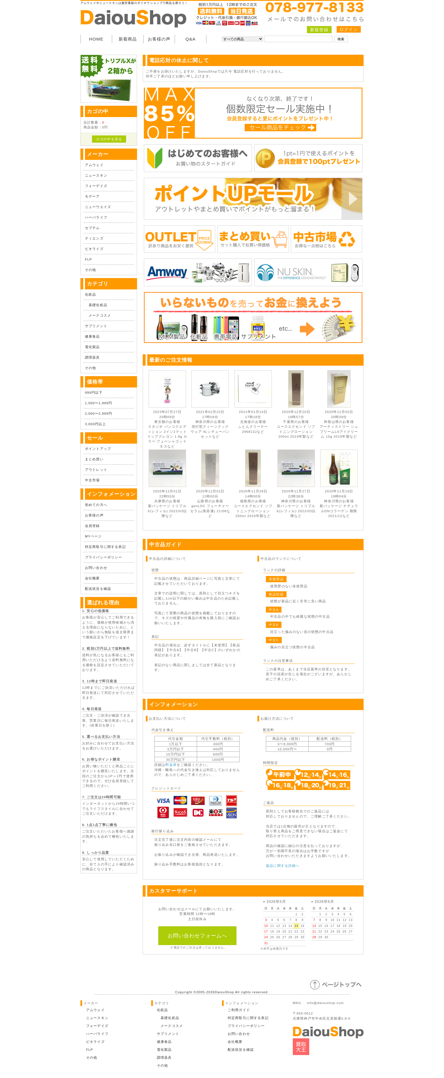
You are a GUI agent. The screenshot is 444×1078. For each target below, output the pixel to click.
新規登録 (319, 29)
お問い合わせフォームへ (197, 936)
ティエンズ (94, 238)
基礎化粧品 (96, 305)
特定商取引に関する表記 (105, 546)
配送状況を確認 (98, 588)
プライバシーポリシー (103, 557)
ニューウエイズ (98, 207)
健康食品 (92, 336)
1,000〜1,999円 (98, 403)
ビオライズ (94, 249)
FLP (88, 259)
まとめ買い (94, 459)
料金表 (170, 764)
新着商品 (128, 39)
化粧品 (90, 294)
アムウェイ (94, 165)
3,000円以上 (95, 424)
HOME (96, 39)
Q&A (190, 39)
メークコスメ (98, 315)
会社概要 (92, 578)
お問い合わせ (96, 567)
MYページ (93, 536)
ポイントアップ (98, 448)
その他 (90, 270)
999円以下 (94, 392)
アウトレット (96, 469)
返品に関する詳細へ (282, 865)
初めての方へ (96, 505)
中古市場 (92, 480)
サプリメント (96, 326)
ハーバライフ (96, 217)
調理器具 (92, 357)
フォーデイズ (96, 186)
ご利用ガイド (239, 1010)
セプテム (92, 228)
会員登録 (92, 526)
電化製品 (92, 347)
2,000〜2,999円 (98, 413)
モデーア (92, 196)
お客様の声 (159, 39)
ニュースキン (96, 175)
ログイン (349, 29)
